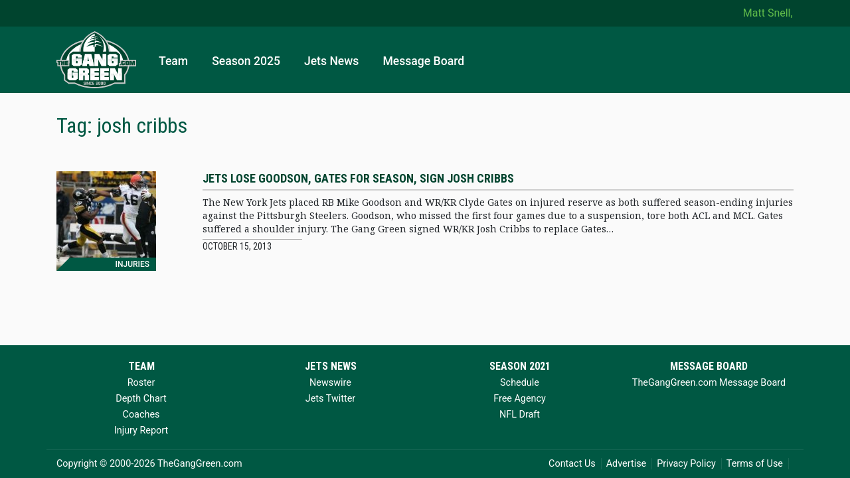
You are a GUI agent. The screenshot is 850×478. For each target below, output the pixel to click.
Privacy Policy (686, 463)
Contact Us (572, 463)
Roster (141, 382)
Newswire (330, 382)
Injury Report (141, 430)
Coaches (141, 414)
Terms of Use (754, 463)
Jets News (331, 61)
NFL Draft (519, 414)
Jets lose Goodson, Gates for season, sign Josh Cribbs (358, 178)
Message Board (423, 61)
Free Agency (519, 398)
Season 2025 (246, 61)
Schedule (519, 382)
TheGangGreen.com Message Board (709, 382)
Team (173, 61)
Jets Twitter (330, 398)
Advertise (626, 463)
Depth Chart (141, 398)
